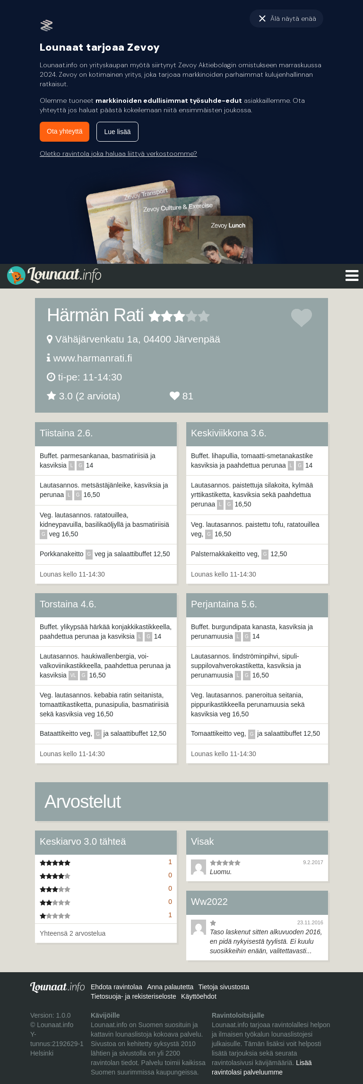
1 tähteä (154, 316)
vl (73, 675)
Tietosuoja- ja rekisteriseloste (133, 996)
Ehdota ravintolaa (116, 987)
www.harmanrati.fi (92, 357)
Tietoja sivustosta (224, 987)
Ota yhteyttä (64, 131)
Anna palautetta (170, 987)
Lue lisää (117, 132)
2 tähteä (160, 316)
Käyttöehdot (198, 996)
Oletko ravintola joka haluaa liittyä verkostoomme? (118, 153)
